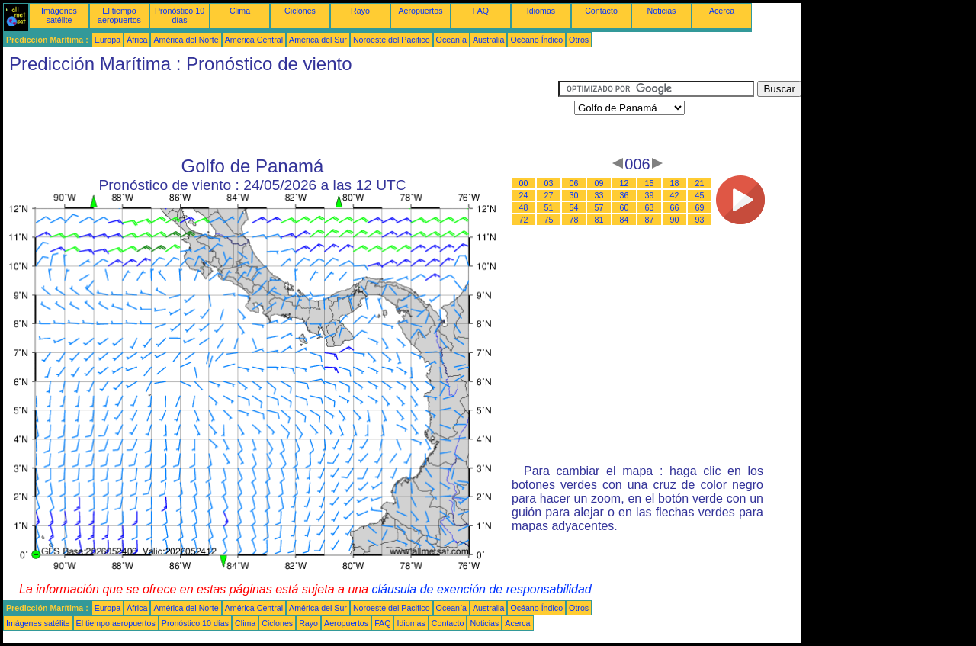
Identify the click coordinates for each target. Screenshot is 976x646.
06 (574, 183)
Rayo (360, 10)
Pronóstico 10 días (179, 15)
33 (599, 195)
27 (549, 195)
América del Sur (318, 39)
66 (674, 207)
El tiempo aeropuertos (119, 15)
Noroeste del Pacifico (391, 39)
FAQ (481, 10)
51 (549, 207)
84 (624, 219)
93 (700, 219)
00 (523, 183)
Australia (488, 39)
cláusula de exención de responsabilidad (482, 589)
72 (523, 219)
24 (523, 195)
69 (700, 207)
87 (649, 219)
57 (599, 207)
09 (599, 183)
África (137, 39)
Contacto (601, 10)
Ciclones (300, 10)
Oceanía (451, 39)
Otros (579, 39)
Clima (240, 10)
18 (674, 183)
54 (574, 207)
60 (624, 207)
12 (624, 183)
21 (700, 183)
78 (574, 219)
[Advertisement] (280, 115)
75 (549, 219)
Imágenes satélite (59, 15)
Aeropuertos (420, 10)
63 (649, 207)
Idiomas (541, 10)
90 (674, 219)
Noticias (661, 10)
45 (700, 195)
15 (649, 183)
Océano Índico (536, 39)
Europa (107, 39)
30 (574, 195)
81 (599, 219)
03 (549, 183)
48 (523, 207)
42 (674, 195)
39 (649, 195)
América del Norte (185, 39)
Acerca (721, 10)
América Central (254, 39)
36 (624, 195)
